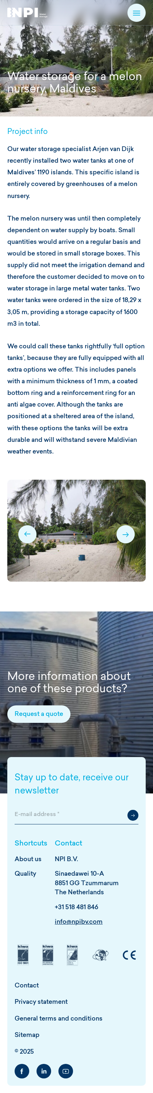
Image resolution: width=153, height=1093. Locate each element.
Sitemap (27, 1035)
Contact (27, 986)
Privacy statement (41, 1002)
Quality (25, 874)
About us (28, 859)
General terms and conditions (59, 1019)
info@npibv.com (79, 922)
